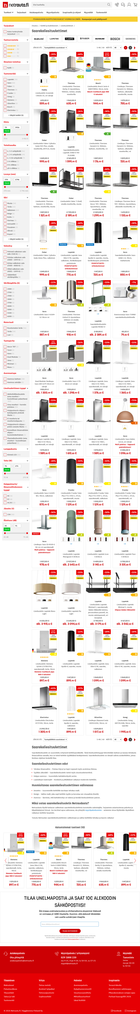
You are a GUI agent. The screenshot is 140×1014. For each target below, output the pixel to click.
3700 (10, 302)
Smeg (11, 96)
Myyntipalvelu (52, 12)
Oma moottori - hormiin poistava (16, 405)
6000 (10, 316)
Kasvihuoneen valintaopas (120, 989)
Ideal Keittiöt (79, 1000)
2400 (10, 289)
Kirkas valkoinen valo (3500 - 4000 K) (15, 264)
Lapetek (12, 79)
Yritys (42, 980)
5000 (10, 309)
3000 (10, 299)
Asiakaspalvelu (36, 12)
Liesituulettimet (67, 26)
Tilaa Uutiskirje (70, 931)
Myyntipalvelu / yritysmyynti (75, 953)
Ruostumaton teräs (16, 328)
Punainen (12, 227)
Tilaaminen (9, 980)
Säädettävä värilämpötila (14, 276)
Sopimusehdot (45, 996)
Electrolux (12, 110)
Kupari (11, 234)
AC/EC (11, 503)
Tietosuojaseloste (46, 993)
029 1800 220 (68, 957)
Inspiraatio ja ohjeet (72, 12)
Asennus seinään (15, 382)
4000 (10, 306)
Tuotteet (7, 12)
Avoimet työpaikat (47, 989)
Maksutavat (9, 985)
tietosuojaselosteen (73, 939)
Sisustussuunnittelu (82, 993)
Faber (11, 86)
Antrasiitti (12, 224)
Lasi (10, 335)
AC (9, 496)
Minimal (11, 364)
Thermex (12, 90)
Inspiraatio (114, 980)
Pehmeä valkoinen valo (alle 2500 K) (16, 252)
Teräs (11, 207)
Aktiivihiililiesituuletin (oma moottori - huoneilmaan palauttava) (17, 397)
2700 (10, 292)
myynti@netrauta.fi (69, 963)
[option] (41, 81)
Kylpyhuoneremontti (82, 989)
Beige (11, 213)
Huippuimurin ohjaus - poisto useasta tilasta (17, 425)
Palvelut (78, 980)
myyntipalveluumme (93, 810)
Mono (10, 367)
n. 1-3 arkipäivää (16, 151)
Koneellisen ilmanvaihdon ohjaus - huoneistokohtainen (17, 432)
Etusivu (35, 26)
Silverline (12, 103)
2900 (10, 296)
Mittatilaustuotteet (82, 996)
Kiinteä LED (13, 455)
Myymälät (88, 12)
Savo (11, 83)
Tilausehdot (9, 993)
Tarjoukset (21, 12)
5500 (10, 313)
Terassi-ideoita (115, 985)
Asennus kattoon (16, 379)
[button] (15, 115)
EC (9, 499)
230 (10, 514)
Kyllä (10, 68)
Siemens (12, 100)
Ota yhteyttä (17, 957)
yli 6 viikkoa (13, 168)
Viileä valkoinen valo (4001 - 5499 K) (15, 270)
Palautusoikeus (10, 989)
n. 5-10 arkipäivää (16, 158)
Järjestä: (37, 47)
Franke (11, 93)
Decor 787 (12, 347)
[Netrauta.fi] (16, 5)
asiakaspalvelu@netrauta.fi (22, 960)
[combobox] (71, 5)
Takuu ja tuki (9, 996)
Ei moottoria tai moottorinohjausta (16, 419)
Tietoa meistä (45, 985)
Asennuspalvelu (81, 985)
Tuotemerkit (101, 12)
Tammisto (128, 957)
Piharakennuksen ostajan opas (122, 993)
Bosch (11, 107)
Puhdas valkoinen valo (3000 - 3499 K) (16, 258)
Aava (10, 353)
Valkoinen (13, 210)
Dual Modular (14, 357)
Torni (10, 350)
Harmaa (11, 220)
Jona (10, 360)
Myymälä (127, 953)
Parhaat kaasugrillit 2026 (120, 996)
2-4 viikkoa (13, 161)
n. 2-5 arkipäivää (16, 154)
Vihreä (11, 231)
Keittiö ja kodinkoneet (49, 26)
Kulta (10, 217)
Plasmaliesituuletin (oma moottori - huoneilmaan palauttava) (17, 440)
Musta (11, 203)
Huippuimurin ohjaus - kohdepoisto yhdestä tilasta (16, 412)
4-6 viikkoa (13, 165)
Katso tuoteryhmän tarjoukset (15, 32)
